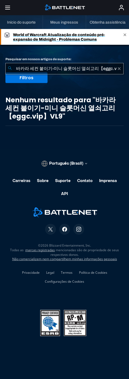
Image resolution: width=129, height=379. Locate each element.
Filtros (26, 78)
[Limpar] (119, 68)
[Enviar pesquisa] (9, 68)
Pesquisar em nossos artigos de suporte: (38, 59)
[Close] (125, 37)
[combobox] (64, 68)
